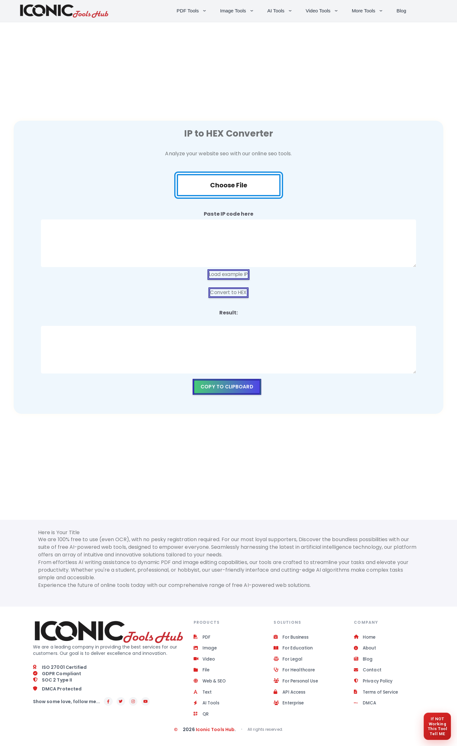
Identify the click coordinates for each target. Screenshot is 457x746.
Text (203, 695)
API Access (291, 695)
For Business (292, 638)
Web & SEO (211, 684)
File (202, 672)
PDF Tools (192, 10)
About (365, 650)
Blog (401, 10)
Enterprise (290, 707)
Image (205, 650)
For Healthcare (295, 672)
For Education (294, 650)
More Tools (368, 10)
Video (205, 661)
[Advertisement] (228, 66)
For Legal (289, 661)
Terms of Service (378, 695)
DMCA (365, 707)
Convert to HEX (228, 293)
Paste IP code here (228, 214)
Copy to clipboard (227, 387)
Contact (368, 672)
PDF (202, 638)
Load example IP (228, 274)
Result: (228, 313)
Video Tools (322, 10)
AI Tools (280, 10)
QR (201, 718)
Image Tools (237, 10)
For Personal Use (297, 684)
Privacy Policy (374, 684)
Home (365, 638)
